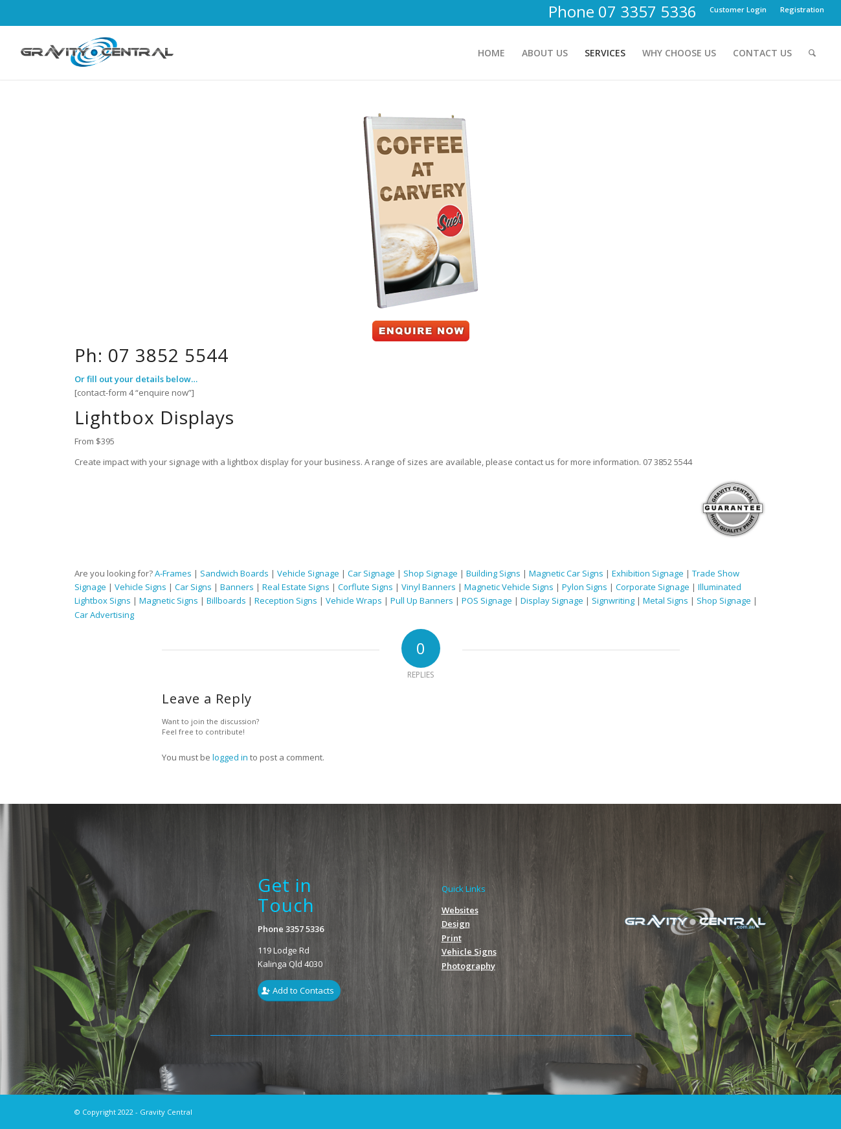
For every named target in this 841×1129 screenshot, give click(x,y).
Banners (237, 587)
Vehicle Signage (308, 573)
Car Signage (371, 573)
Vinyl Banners (428, 587)
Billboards (227, 600)
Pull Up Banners (421, 600)
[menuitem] (738, 9)
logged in (230, 757)
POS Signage (487, 600)
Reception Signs (285, 600)
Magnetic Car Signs (566, 573)
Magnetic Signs (168, 600)
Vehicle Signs (140, 587)
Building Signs (493, 573)
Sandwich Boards (234, 573)
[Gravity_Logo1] (98, 53)
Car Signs (193, 587)
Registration (802, 9)
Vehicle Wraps (354, 600)
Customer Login (738, 9)
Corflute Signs (365, 587)
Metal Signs (665, 600)
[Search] (812, 53)
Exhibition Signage (648, 573)
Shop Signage (430, 573)
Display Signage (552, 600)
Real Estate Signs (296, 587)
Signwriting (613, 600)
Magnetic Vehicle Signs (509, 587)
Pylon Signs (584, 587)
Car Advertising (104, 615)
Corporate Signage (653, 587)
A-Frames (173, 573)
